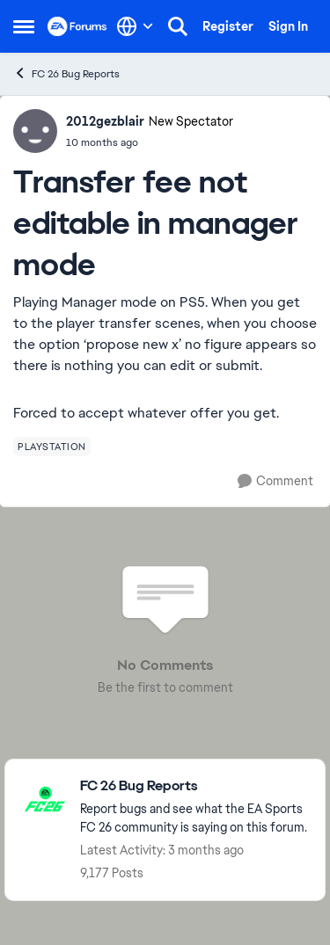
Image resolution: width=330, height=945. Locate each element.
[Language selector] (135, 26)
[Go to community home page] (77, 26)
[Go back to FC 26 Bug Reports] (193, 786)
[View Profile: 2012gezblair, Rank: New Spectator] (35, 131)
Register (227, 26)
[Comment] (275, 481)
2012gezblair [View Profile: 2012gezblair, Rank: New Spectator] (105, 121)
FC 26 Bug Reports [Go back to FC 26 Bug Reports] (66, 73)
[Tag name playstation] (52, 446)
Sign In (288, 26)
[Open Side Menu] (23, 26)
